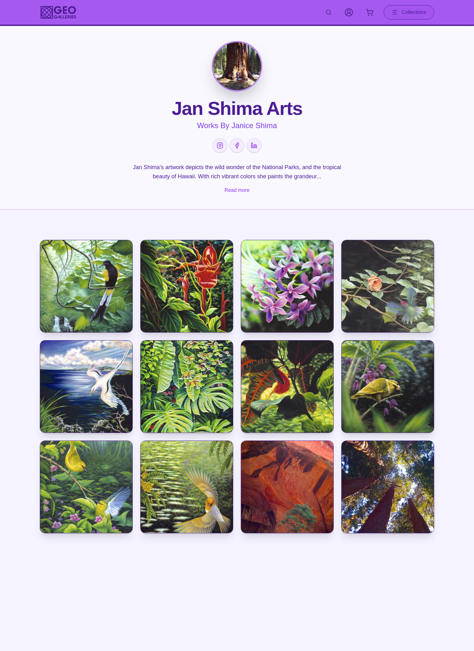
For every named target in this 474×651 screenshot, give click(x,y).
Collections (409, 12)
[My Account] (349, 12)
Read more (236, 190)
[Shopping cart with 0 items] (369, 12)
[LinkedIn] (254, 145)
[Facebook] (237, 145)
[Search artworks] (328, 12)
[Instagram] (220, 145)
